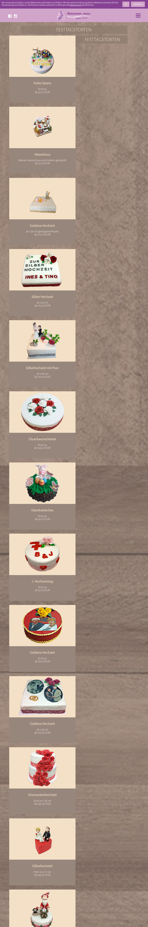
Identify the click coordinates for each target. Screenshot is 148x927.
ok (126, 4)
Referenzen (33, 921)
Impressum (115, 921)
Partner (51, 921)
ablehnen (137, 4)
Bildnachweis (94, 921)
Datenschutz (76, 5)
